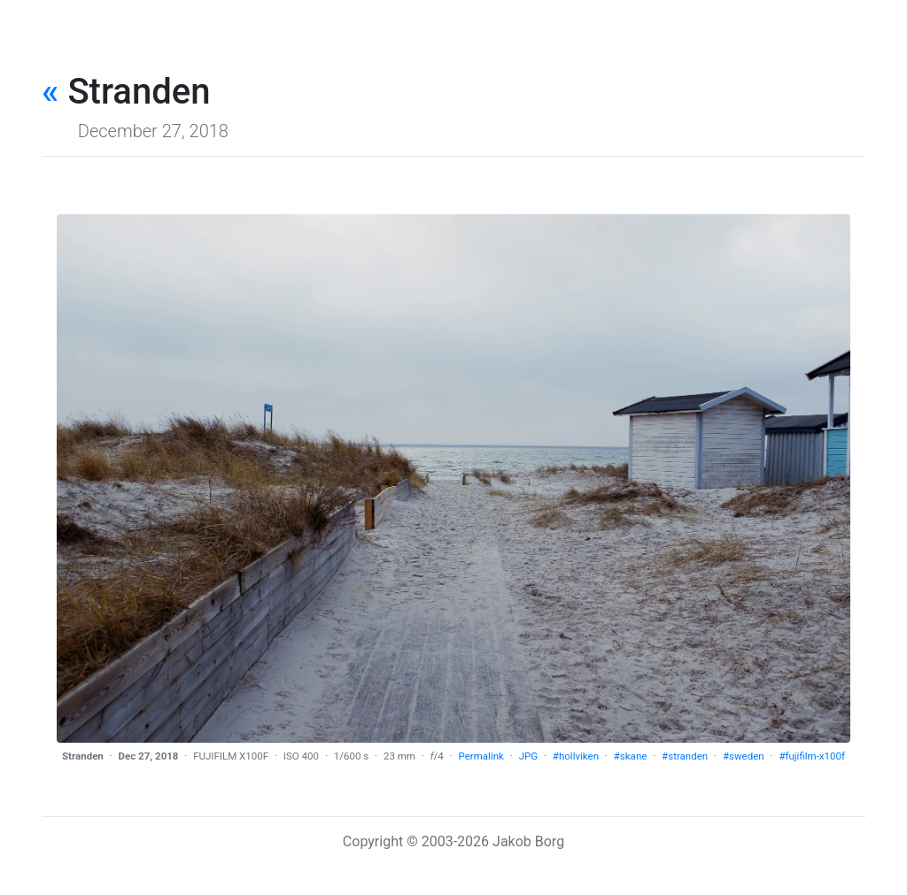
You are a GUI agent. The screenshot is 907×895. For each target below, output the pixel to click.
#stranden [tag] (685, 756)
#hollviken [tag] (576, 756)
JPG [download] (528, 756)
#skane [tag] (630, 756)
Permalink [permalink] (481, 756)
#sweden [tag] (743, 756)
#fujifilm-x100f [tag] (812, 756)
